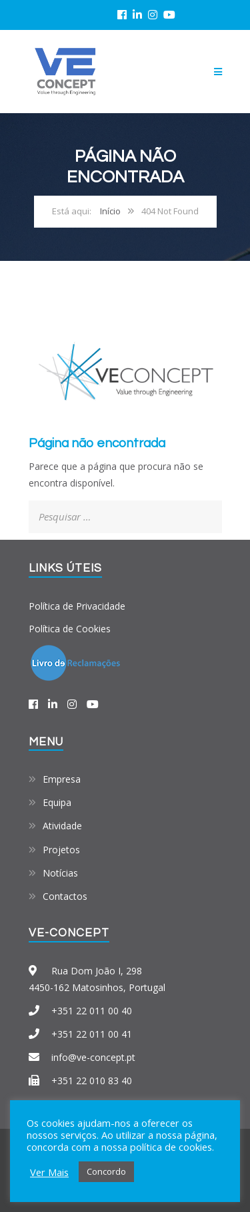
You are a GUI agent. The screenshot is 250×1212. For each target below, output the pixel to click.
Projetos (61, 849)
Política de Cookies (70, 628)
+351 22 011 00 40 (91, 1010)
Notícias (60, 873)
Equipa (57, 802)
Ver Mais (49, 1172)
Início (110, 211)
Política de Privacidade (77, 606)
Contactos (65, 896)
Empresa (62, 779)
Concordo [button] (106, 1171)
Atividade (62, 825)
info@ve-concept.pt (93, 1057)
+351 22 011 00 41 (91, 1034)
